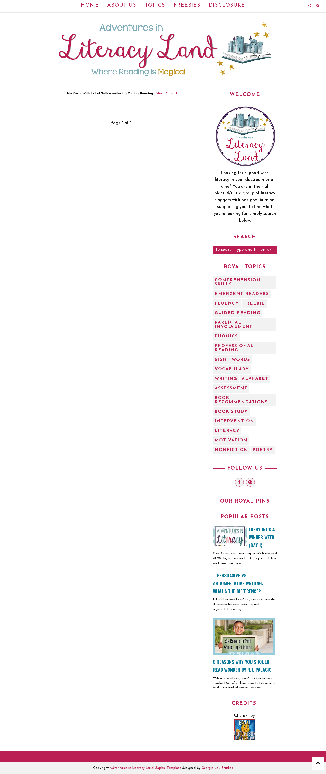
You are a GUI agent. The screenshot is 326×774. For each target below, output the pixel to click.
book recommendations (241, 400)
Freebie (254, 303)
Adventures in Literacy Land (132, 768)
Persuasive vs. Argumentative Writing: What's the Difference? (238, 583)
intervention (234, 421)
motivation (231, 440)
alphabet (255, 379)
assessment (231, 388)
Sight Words (232, 360)
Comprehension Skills (238, 282)
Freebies (187, 5)
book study (231, 412)
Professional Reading (234, 348)
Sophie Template (168, 768)
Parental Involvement (234, 324)
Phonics (226, 336)
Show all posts (167, 93)
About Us (121, 5)
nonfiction (231, 450)
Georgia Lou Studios (217, 768)
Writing (226, 379)
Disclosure (227, 5)
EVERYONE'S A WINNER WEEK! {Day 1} (262, 537)
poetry (263, 450)
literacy (227, 431)
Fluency (227, 303)
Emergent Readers (242, 294)
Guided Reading (237, 313)
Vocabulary (232, 369)
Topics (155, 5)
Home (90, 5)
